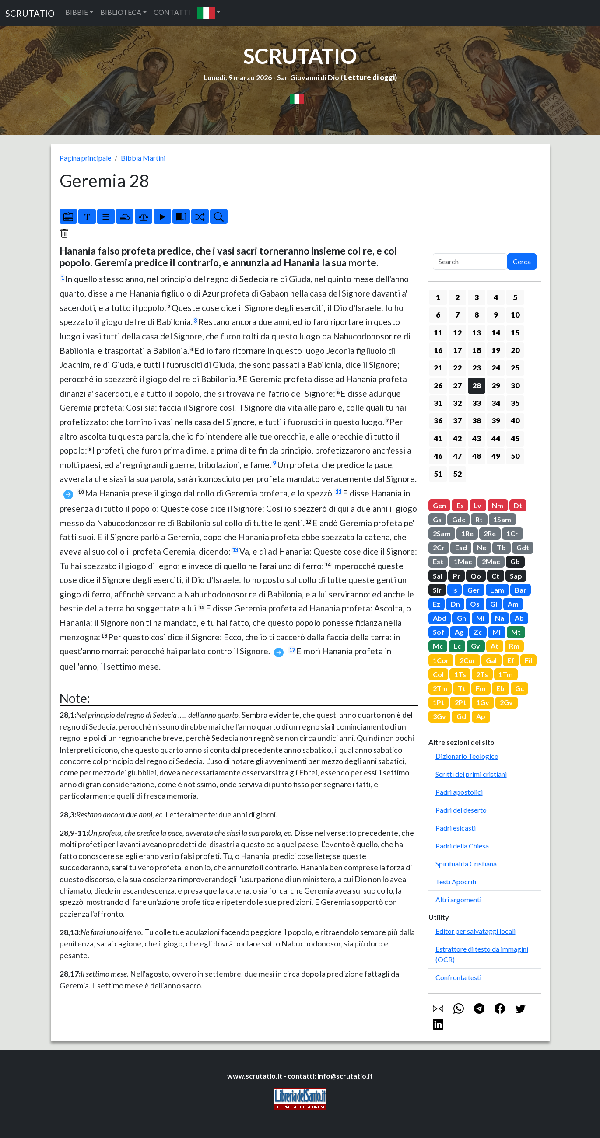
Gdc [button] (458, 519)
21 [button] (438, 367)
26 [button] (438, 385)
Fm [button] (481, 688)
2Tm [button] (440, 688)
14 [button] (495, 332)
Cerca (522, 261)
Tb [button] (501, 547)
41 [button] (438, 438)
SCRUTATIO (30, 13)
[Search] (470, 261)
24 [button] (495, 367)
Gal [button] (491, 660)
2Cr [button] (439, 547)
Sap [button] (516, 576)
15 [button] (515, 332)
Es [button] (460, 505)
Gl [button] (493, 604)
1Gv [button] (482, 702)
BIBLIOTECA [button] (120, 12)
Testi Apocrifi (456, 881)
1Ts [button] (460, 674)
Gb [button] (515, 561)
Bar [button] (520, 590)
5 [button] (515, 297)
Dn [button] (455, 604)
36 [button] (438, 420)
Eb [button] (500, 688)
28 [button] (476, 385)
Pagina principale (85, 158)
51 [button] (438, 473)
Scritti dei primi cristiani (471, 774)
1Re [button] (467, 533)
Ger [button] (473, 590)
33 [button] (476, 403)
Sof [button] (438, 632)
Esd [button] (461, 547)
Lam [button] (497, 590)
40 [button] (515, 420)
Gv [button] (475, 646)
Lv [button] (477, 505)
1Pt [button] (438, 702)
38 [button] (476, 420)
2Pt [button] (460, 702)
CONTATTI (172, 12)
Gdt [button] (522, 547)
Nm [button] (497, 505)
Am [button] (513, 604)
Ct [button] (495, 576)
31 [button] (438, 403)
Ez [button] (436, 604)
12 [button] (457, 332)
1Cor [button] (441, 660)
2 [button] (457, 297)
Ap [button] (480, 716)
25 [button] (515, 367)
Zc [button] (478, 632)
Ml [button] (496, 632)
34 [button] (495, 403)
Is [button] (454, 590)
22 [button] (457, 367)
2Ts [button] (482, 674)
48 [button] (476, 456)
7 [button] (457, 314)
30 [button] (515, 385)
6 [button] (438, 314)
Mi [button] (480, 618)
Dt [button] (518, 505)
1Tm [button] (505, 674)
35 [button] (515, 403)
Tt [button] (462, 688)
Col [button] (438, 674)
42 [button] (457, 438)
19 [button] (495, 350)
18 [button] (476, 350)
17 (292, 649)
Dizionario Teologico (466, 756)
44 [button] (495, 438)
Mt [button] (516, 632)
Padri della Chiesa (462, 845)
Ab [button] (519, 618)
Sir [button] (437, 590)
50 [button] (515, 456)
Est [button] (438, 561)
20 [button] (515, 350)
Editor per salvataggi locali (475, 931)
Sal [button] (437, 576)
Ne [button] (481, 547)
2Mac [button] (491, 561)
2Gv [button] (506, 702)
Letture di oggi (369, 77)
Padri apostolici (459, 792)
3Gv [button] (439, 716)
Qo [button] (475, 576)
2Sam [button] (442, 533)
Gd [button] (461, 716)
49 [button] (495, 456)
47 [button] (457, 456)
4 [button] (496, 297)
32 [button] (457, 403)
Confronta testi (458, 977)
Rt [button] (479, 519)
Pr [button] (456, 576)
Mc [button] (438, 646)
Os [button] (475, 604)
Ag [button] (459, 632)
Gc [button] (519, 688)
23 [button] (476, 367)
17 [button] (457, 350)
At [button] (494, 646)
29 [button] (495, 385)
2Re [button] (490, 533)
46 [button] (438, 456)
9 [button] (496, 314)
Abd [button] (439, 618)
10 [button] (515, 314)
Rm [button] (514, 646)
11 (338, 491)
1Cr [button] (512, 533)
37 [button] (457, 420)
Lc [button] (457, 646)
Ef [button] (510, 660)
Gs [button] (437, 519)
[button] (209, 12)
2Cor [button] (468, 660)
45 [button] (515, 438)
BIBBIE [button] (76, 12)
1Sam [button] (502, 519)
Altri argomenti (458, 899)
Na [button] (499, 618)
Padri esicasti (455, 828)
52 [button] (457, 473)
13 (235, 549)
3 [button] (476, 297)
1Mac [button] (463, 561)
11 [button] (438, 332)
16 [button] (438, 350)
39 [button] (495, 420)
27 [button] (457, 385)
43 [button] (476, 438)
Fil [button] (528, 660)
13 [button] (476, 332)
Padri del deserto (461, 810)
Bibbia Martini (143, 158)
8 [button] (476, 314)
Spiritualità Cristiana (466, 863)
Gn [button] (461, 618)
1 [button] (438, 297)
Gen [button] (439, 505)
